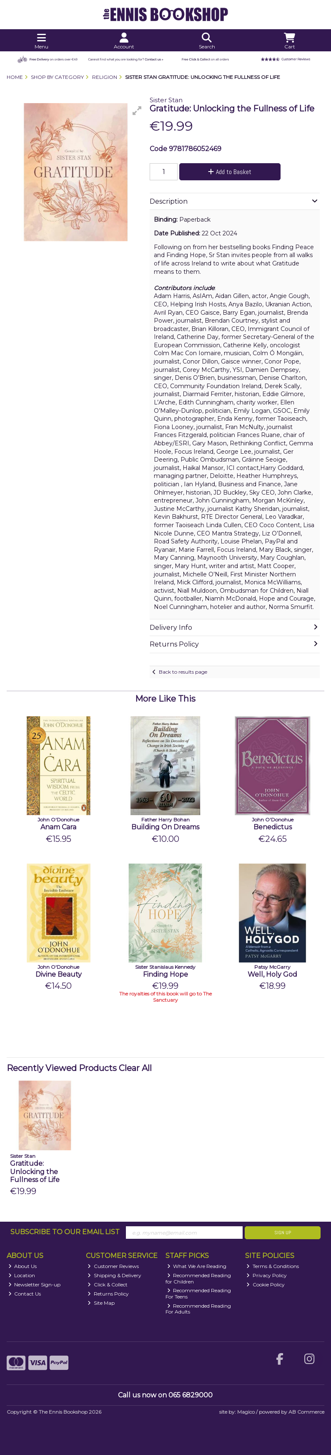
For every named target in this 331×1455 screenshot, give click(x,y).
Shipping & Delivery (114, 1275)
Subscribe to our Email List (65, 1232)
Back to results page (183, 672)
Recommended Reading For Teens (198, 1293)
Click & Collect (108, 1284)
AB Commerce (306, 1412)
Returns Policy (108, 1294)
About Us (22, 1266)
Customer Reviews (113, 1266)
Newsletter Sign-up (34, 1284)
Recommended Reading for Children (198, 1278)
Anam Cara (58, 827)
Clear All (135, 1068)
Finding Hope (165, 974)
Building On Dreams (165, 827)
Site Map (101, 1303)
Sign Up (282, 1232)
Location (21, 1275)
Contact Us (24, 1294)
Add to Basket (229, 171)
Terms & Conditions (272, 1266)
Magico (246, 1412)
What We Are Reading (197, 1266)
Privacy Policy (266, 1275)
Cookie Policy (265, 1284)
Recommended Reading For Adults (198, 1309)
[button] (137, 110)
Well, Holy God (272, 974)
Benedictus (272, 827)
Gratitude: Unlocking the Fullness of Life (35, 1171)
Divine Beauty (58, 974)
